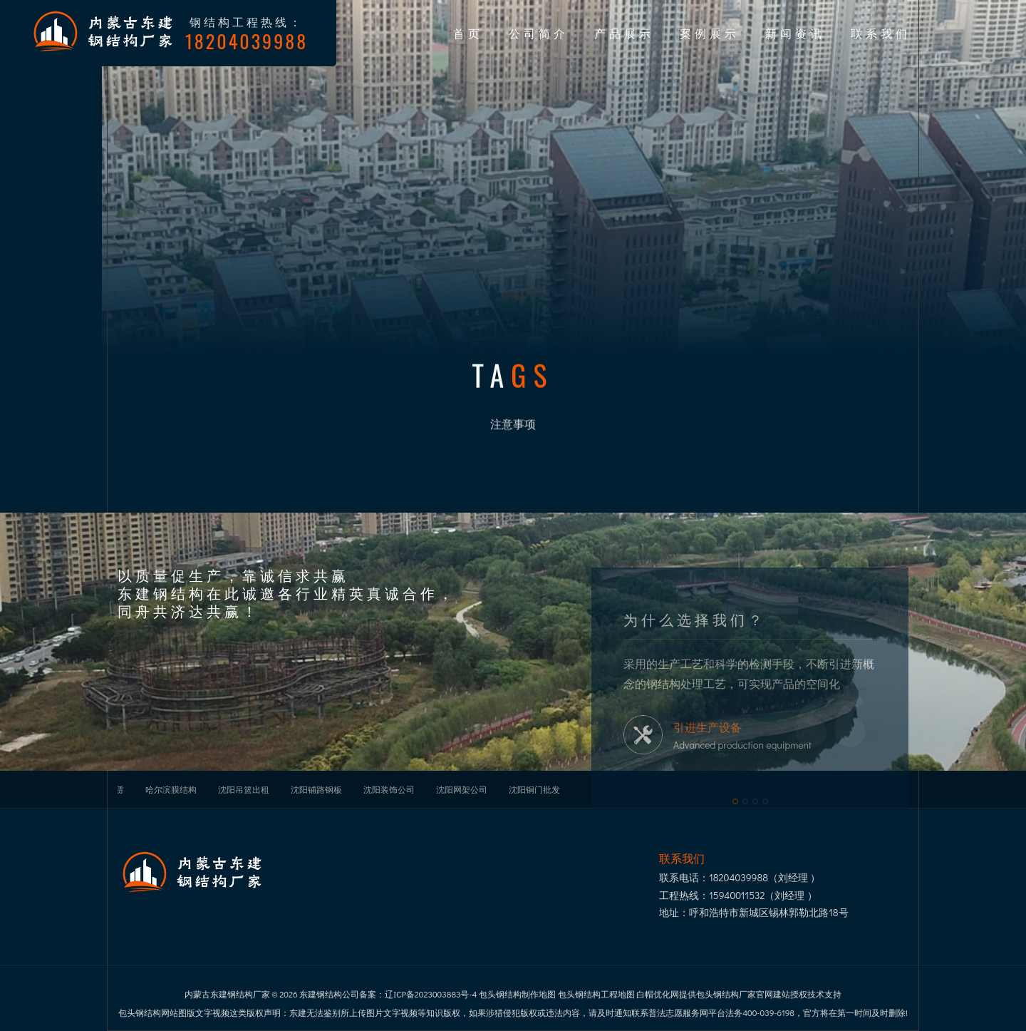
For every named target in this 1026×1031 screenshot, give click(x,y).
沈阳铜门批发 (534, 789)
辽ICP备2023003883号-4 (431, 994)
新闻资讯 (795, 32)
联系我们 (881, 32)
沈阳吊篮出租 (243, 789)
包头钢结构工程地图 (596, 994)
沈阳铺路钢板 (316, 789)
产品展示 (624, 32)
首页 (468, 32)
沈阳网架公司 (461, 789)
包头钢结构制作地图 (517, 994)
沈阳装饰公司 (389, 789)
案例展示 (710, 32)
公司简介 (539, 32)
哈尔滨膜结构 (171, 789)
